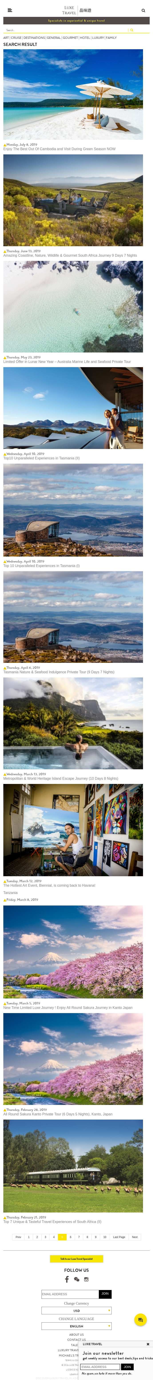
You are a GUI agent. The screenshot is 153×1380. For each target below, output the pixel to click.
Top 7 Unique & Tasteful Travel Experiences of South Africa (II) (52, 1222)
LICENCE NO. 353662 (76, 1369)
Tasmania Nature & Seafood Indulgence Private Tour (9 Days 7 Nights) (58, 672)
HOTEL (85, 37)
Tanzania (10, 893)
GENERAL (54, 37)
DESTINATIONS (34, 37)
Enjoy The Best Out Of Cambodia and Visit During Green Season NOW (59, 149)
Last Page (119, 1237)
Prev (18, 1237)
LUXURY (98, 37)
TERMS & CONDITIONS (76, 1360)
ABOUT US (76, 1335)
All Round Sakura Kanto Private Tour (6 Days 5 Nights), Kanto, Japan (58, 1114)
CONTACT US (76, 1340)
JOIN (105, 1293)
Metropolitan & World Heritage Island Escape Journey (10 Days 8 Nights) (60, 778)
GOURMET (70, 37)
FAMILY (111, 37)
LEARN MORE (76, 1374)
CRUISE (16, 37)
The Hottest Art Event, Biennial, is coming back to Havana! (49, 885)
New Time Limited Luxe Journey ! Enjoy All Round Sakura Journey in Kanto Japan (68, 1008)
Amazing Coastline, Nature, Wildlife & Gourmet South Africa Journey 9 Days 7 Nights (70, 255)
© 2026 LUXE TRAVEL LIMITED (76, 1365)
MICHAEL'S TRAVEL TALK (76, 1355)
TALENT (76, 1345)
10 (104, 1237)
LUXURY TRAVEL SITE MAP (76, 1350)
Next (135, 1237)
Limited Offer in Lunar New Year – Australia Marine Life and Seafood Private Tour (67, 362)
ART (6, 37)
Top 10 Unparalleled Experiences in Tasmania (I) (41, 566)
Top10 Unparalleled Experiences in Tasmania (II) (41, 458)
